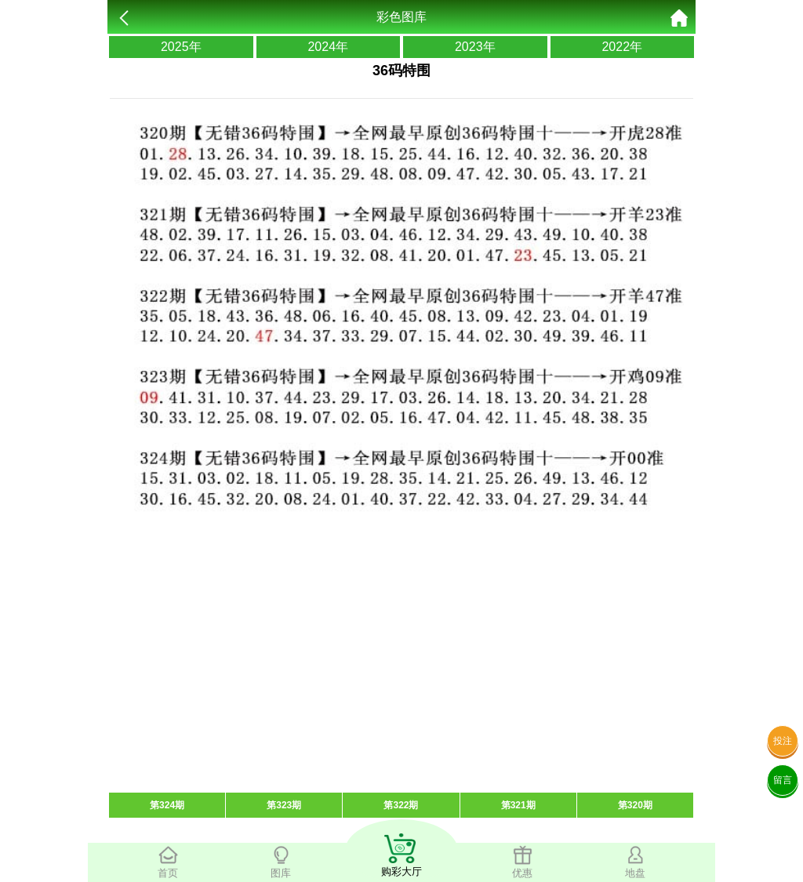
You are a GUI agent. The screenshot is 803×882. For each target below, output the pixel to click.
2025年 (181, 46)
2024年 (327, 46)
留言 (782, 780)
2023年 (475, 46)
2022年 (621, 46)
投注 (782, 740)
